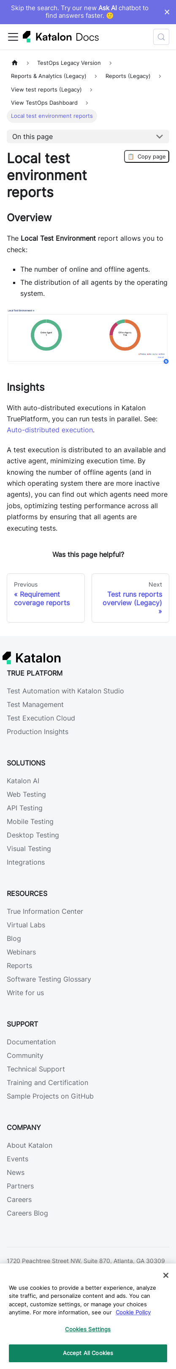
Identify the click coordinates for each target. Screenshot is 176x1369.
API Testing (25, 808)
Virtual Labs (26, 925)
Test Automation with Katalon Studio (65, 691)
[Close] (166, 1275)
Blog (14, 938)
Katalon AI (23, 780)
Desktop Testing (33, 835)
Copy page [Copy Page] (146, 156)
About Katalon (29, 1145)
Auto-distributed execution (50, 430)
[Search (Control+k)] (161, 37)
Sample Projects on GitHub (50, 1096)
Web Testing (26, 794)
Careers (19, 1199)
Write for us (25, 992)
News (15, 1172)
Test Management (35, 704)
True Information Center (45, 911)
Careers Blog (27, 1213)
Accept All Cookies (88, 1353)
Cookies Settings (88, 1329)
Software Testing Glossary (49, 979)
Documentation (31, 1042)
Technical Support (36, 1069)
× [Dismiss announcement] (167, 12)
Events (17, 1159)
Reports (19, 965)
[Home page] (15, 63)
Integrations (26, 862)
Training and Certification (47, 1082)
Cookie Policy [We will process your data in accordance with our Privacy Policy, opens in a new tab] (133, 1312)
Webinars (21, 952)
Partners (20, 1186)
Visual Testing (29, 848)
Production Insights (37, 731)
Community (25, 1055)
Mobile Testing (30, 821)
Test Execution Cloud (41, 718)
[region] (88, 1316)
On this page (32, 136)
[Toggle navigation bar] (13, 37)
